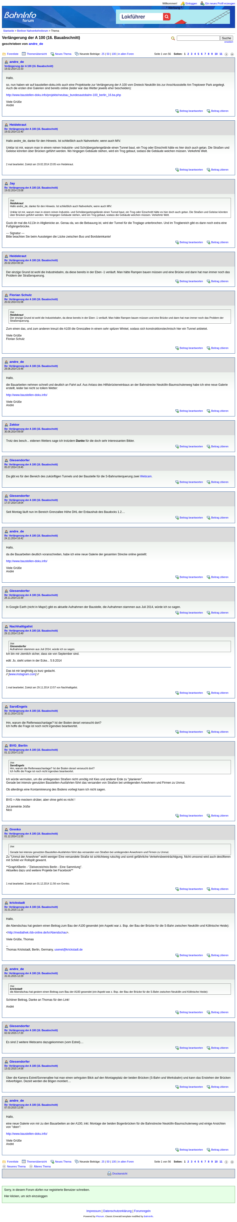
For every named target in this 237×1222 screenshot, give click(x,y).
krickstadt (17, 902)
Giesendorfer (19, 460)
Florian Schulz (20, 295)
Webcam (146, 476)
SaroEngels (18, 706)
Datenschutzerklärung (117, 1211)
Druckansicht (119, 1173)
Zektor (14, 424)
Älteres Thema (42, 1166)
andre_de (36, 44)
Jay (12, 183)
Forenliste (13, 53)
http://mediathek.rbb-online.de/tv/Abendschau (37, 932)
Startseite (8, 30)
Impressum (93, 1211)
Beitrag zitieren (219, 110)
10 (216, 53)
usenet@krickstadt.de (69, 949)
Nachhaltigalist (21, 626)
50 (108, 53)
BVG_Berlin (18, 745)
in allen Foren (126, 53)
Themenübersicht (37, 53)
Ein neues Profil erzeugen (220, 3)
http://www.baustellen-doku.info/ (26, 395)
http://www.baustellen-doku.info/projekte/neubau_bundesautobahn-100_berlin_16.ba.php (63, 95)
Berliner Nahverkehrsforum (32, 30)
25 (103, 53)
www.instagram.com (22, 674)
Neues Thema (63, 53)
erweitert (228, 42)
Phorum (100, 1216)
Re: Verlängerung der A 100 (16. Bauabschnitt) (31, 129)
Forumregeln (142, 1211)
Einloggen (191, 3)
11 (220, 53)
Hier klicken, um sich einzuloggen (25, 1196)
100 (114, 53)
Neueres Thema (16, 1166)
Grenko (15, 829)
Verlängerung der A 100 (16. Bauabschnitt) (28, 66)
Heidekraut (17, 124)
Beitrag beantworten (191, 110)
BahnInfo (148, 1216)
